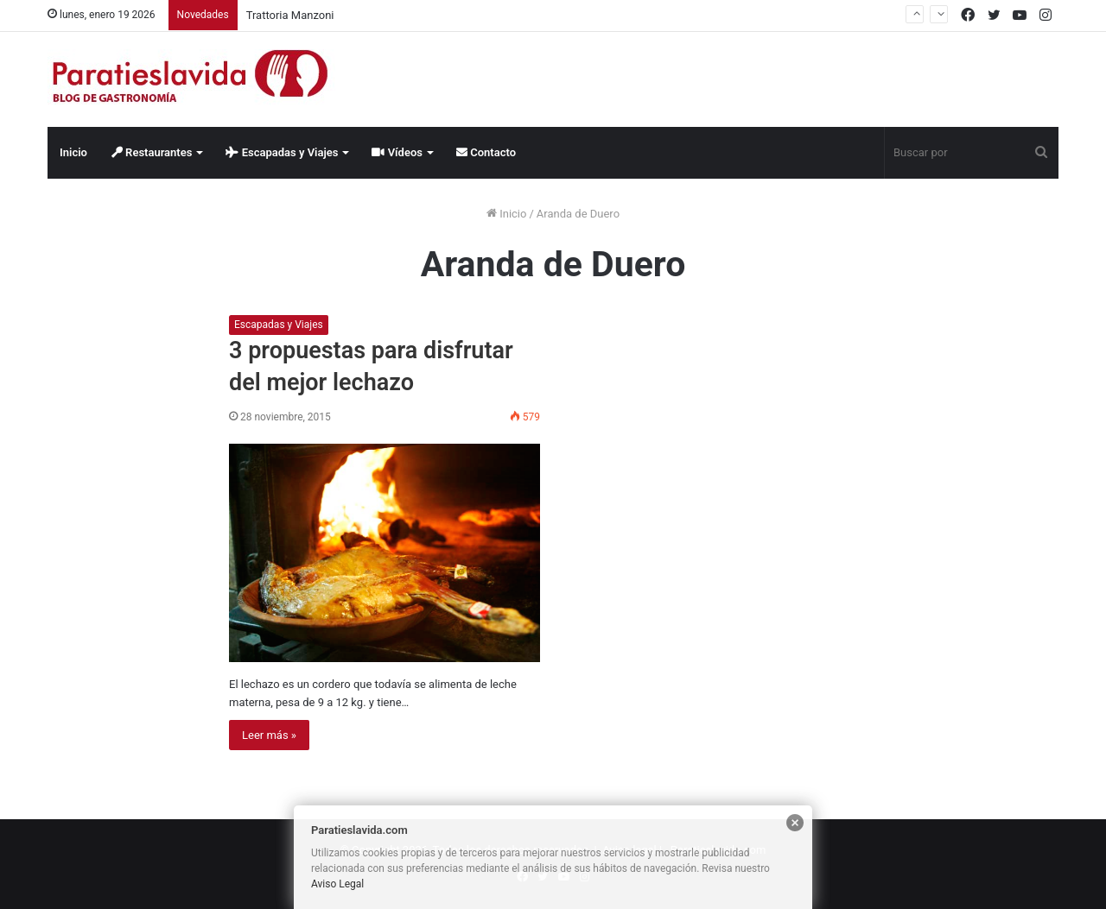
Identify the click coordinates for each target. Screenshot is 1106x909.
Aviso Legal (337, 884)
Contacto (486, 152)
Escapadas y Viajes (282, 152)
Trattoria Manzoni (290, 15)
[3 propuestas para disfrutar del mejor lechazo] (384, 553)
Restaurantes (152, 152)
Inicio (73, 152)
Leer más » (269, 735)
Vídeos (397, 152)
